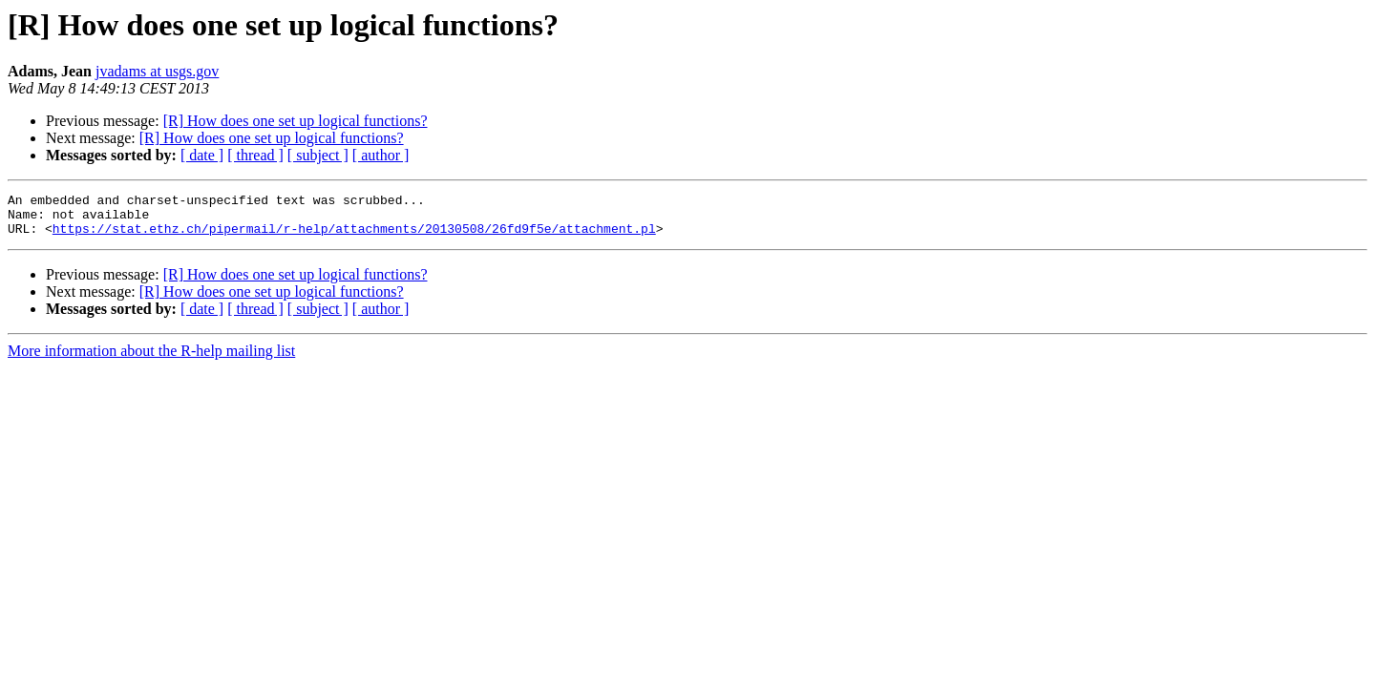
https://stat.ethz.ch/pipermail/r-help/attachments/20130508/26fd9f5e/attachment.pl (354, 236)
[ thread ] (255, 155)
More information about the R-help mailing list (151, 359)
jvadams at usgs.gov (157, 71)
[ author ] (381, 155)
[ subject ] (318, 155)
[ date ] (201, 155)
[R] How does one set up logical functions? (295, 121)
